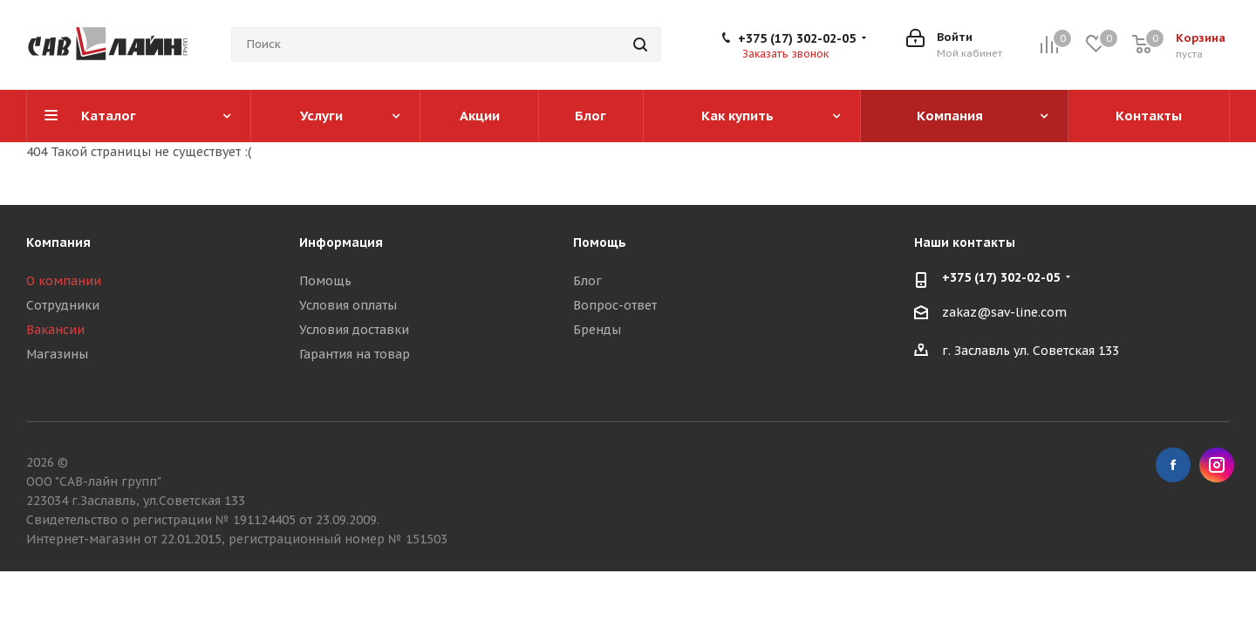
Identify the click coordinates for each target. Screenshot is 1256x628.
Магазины (57, 354)
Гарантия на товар (354, 354)
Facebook (1173, 464)
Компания (58, 242)
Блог (587, 281)
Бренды (597, 330)
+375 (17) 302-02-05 (797, 38)
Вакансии (55, 330)
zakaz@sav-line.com (1004, 312)
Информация (341, 242)
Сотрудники (62, 305)
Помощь (325, 281)
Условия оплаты (348, 305)
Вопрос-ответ (615, 305)
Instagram (1216, 464)
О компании (63, 281)
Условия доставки (354, 330)
